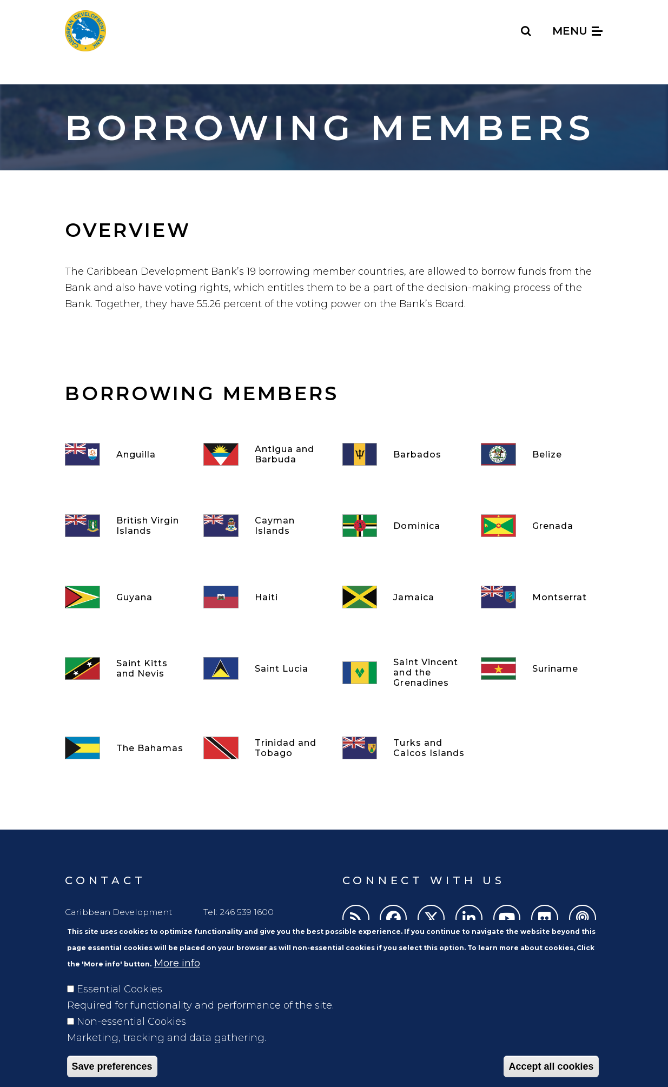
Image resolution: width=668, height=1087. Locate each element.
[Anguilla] (126, 454)
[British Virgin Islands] (126, 525)
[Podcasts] (582, 918)
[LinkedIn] (468, 918)
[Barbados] (403, 454)
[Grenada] (542, 525)
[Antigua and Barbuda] (264, 454)
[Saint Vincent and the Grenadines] (403, 672)
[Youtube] (506, 918)
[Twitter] (431, 918)
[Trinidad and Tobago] (264, 748)
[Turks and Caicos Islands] (403, 748)
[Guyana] (126, 597)
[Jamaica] (403, 597)
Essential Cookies (119, 1004)
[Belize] (542, 454)
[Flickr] (544, 918)
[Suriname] (542, 668)
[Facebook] (393, 918)
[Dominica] (403, 525)
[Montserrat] (542, 597)
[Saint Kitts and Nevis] (126, 668)
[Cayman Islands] (264, 525)
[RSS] (355, 918)
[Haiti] (264, 597)
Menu (577, 30)
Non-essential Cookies (131, 1037)
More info (177, 978)
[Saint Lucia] (264, 668)
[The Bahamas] (126, 748)
